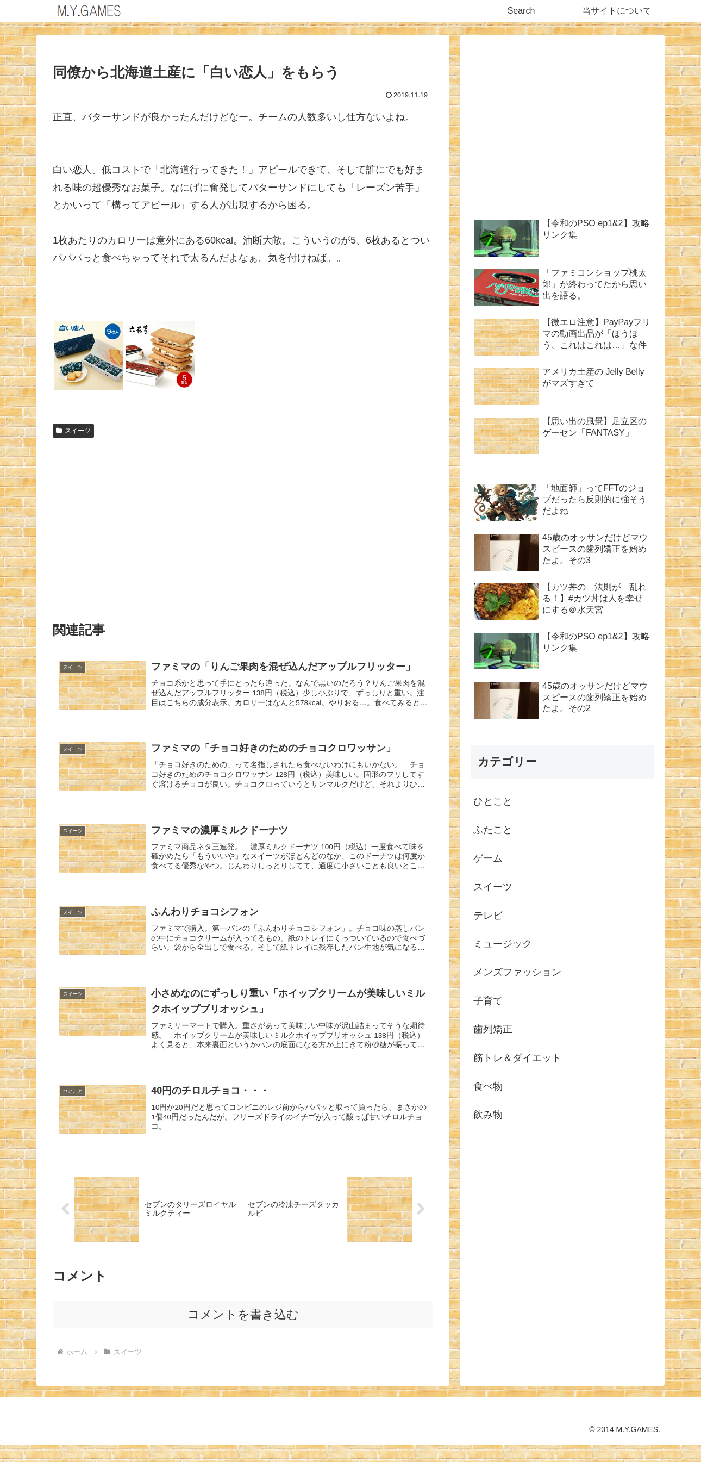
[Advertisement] (243, 524)
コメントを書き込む (243, 1331)
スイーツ (73, 430)
